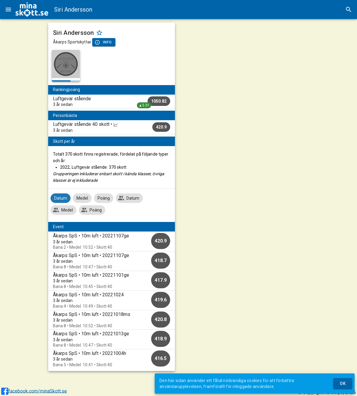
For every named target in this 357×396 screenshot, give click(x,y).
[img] (31, 9)
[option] (111, 241)
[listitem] (111, 101)
